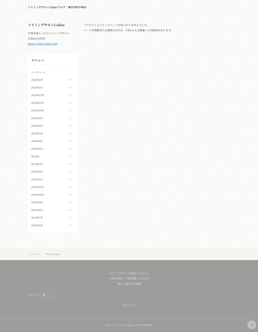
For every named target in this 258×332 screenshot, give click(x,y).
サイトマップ (129, 305)
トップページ (38, 72)
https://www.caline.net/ (43, 44)
